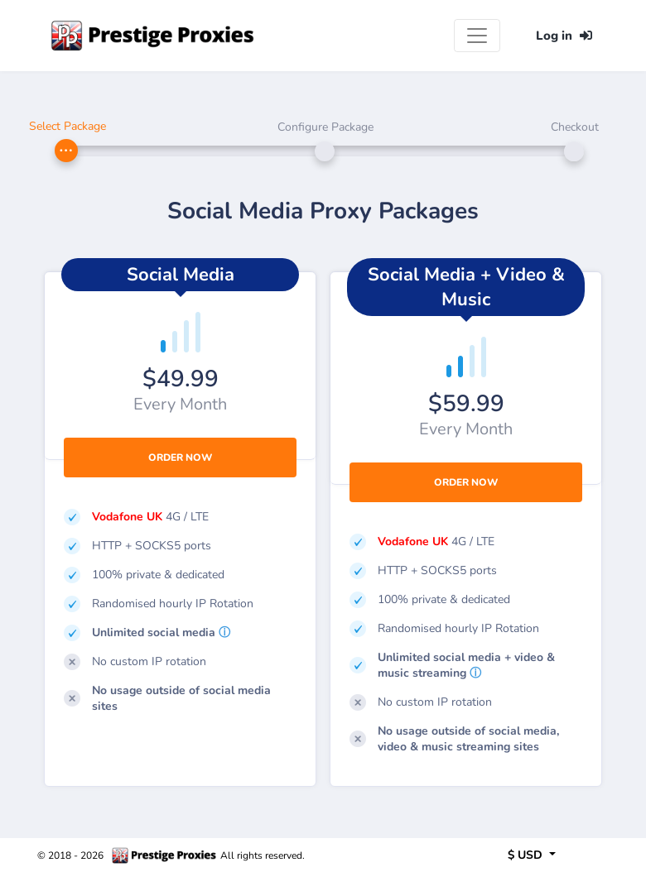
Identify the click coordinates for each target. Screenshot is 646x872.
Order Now (180, 457)
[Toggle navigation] (477, 35)
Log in (564, 35)
